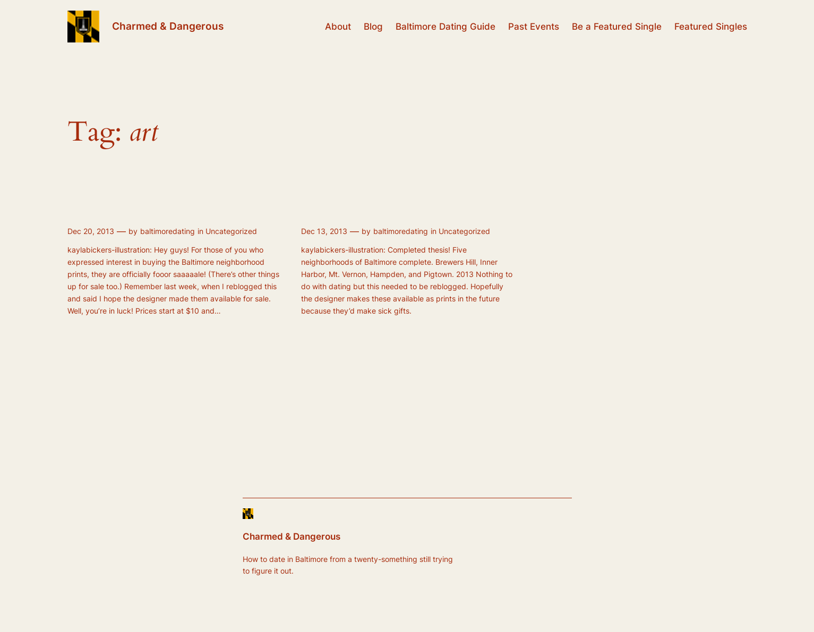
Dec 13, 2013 (324, 231)
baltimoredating (167, 231)
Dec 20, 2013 (90, 231)
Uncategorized (231, 231)
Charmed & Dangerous (168, 26)
